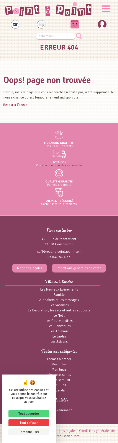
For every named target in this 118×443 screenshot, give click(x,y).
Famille (59, 295)
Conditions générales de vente (79, 268)
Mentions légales (29, 268)
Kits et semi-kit (59, 380)
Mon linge (59, 369)
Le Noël (59, 315)
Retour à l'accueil (16, 105)
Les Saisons (59, 341)
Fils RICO (59, 385)
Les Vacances (59, 305)
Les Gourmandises (59, 321)
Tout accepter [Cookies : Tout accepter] (28, 413)
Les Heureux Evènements (59, 289)
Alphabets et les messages (59, 300)
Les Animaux (59, 331)
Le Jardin (59, 336)
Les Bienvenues (59, 326)
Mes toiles (59, 364)
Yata (76, 436)
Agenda (59, 390)
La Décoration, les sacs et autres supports (59, 310)
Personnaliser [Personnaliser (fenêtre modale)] (29, 432)
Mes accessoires (59, 375)
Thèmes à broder (59, 359)
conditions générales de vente (62, 165)
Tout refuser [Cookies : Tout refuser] (29, 423)
